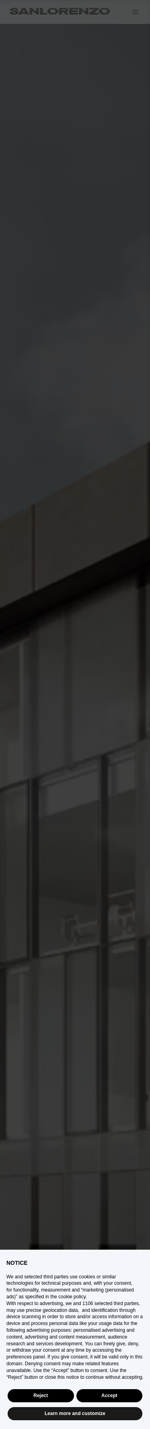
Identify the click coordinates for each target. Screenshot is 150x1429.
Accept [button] (109, 1395)
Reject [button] (41, 1395)
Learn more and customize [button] (74, 1413)
